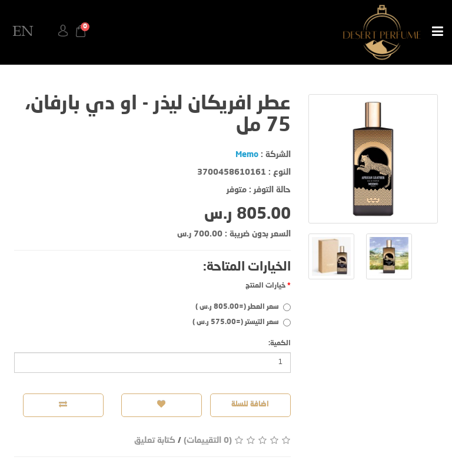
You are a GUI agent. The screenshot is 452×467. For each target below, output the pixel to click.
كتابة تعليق (154, 440)
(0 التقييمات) (208, 440)
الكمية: (279, 343)
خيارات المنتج (265, 285)
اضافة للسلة (251, 404)
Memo (246, 155)
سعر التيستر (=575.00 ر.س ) (241, 322)
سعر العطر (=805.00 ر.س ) (243, 307)
